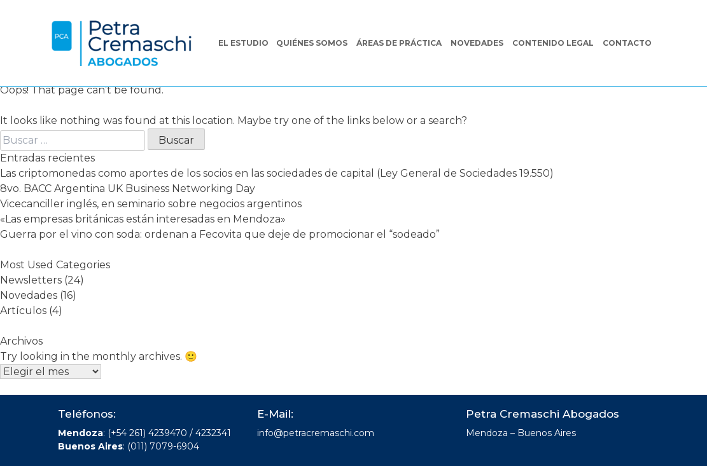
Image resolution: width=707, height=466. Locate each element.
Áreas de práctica (399, 43)
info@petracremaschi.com (315, 433)
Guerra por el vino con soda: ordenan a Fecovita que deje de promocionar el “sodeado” (220, 234)
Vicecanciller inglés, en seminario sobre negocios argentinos (151, 204)
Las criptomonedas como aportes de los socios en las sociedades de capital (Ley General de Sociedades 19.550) (277, 173)
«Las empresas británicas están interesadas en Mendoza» (143, 219)
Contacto (627, 43)
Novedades (477, 43)
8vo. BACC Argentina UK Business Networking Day (127, 188)
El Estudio (243, 43)
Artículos (23, 311)
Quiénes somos (311, 43)
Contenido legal (553, 43)
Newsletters (31, 280)
